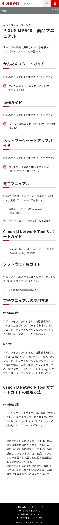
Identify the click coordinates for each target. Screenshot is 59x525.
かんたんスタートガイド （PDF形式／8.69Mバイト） (30, 88)
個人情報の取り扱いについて (29, 514)
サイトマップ (37, 507)
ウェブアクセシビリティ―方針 (30, 518)
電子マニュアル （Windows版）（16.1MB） (26, 211)
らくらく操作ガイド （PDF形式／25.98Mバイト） (31, 126)
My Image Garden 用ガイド (23, 289)
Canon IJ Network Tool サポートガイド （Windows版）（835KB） (31, 251)
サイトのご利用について (29, 510)
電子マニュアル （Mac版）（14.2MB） (29, 220)
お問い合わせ (22, 507)
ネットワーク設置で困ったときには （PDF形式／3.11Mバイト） (28, 169)
